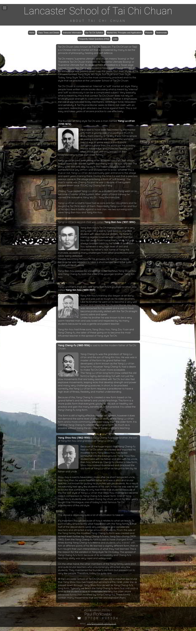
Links (115, 39)
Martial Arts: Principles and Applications (124, 33)
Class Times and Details (48, 33)
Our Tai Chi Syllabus (94, 33)
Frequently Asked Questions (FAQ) (93, 39)
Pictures (148, 33)
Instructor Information (72, 33)
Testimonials (161, 33)
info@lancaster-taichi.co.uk (101, 623)
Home (31, 33)
